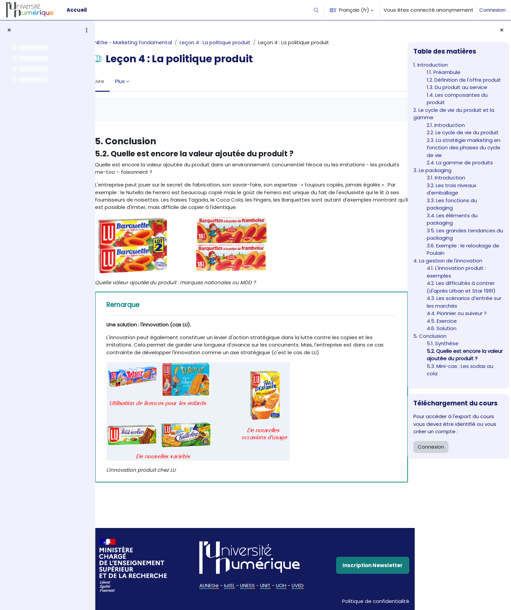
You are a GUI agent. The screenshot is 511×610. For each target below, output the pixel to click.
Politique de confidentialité (353, 601)
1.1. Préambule (444, 72)
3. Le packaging (432, 170)
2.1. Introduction (446, 125)
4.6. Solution (441, 328)
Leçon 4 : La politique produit (235, 42)
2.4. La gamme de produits (460, 162)
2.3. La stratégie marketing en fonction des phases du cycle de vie (463, 148)
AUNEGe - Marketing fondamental (150, 42)
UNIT (264, 589)
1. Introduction (430, 64)
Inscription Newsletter (353, 569)
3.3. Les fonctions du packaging (452, 204)
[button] (316, 10)
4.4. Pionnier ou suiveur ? (457, 313)
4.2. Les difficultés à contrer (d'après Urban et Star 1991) (461, 287)
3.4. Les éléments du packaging (452, 219)
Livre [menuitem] (119, 81)
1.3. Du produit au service (457, 87)
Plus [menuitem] (140, 81)
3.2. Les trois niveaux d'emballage (451, 189)
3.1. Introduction (446, 177)
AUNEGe (207, 589)
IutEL (228, 589)
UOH (280, 589)
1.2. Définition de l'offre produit (464, 79)
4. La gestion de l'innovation (447, 260)
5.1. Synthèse (442, 343)
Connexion (492, 9)
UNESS (246, 589)
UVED (297, 589)
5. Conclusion (429, 335)
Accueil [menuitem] (77, 9)
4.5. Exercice (442, 320)
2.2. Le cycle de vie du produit (463, 132)
